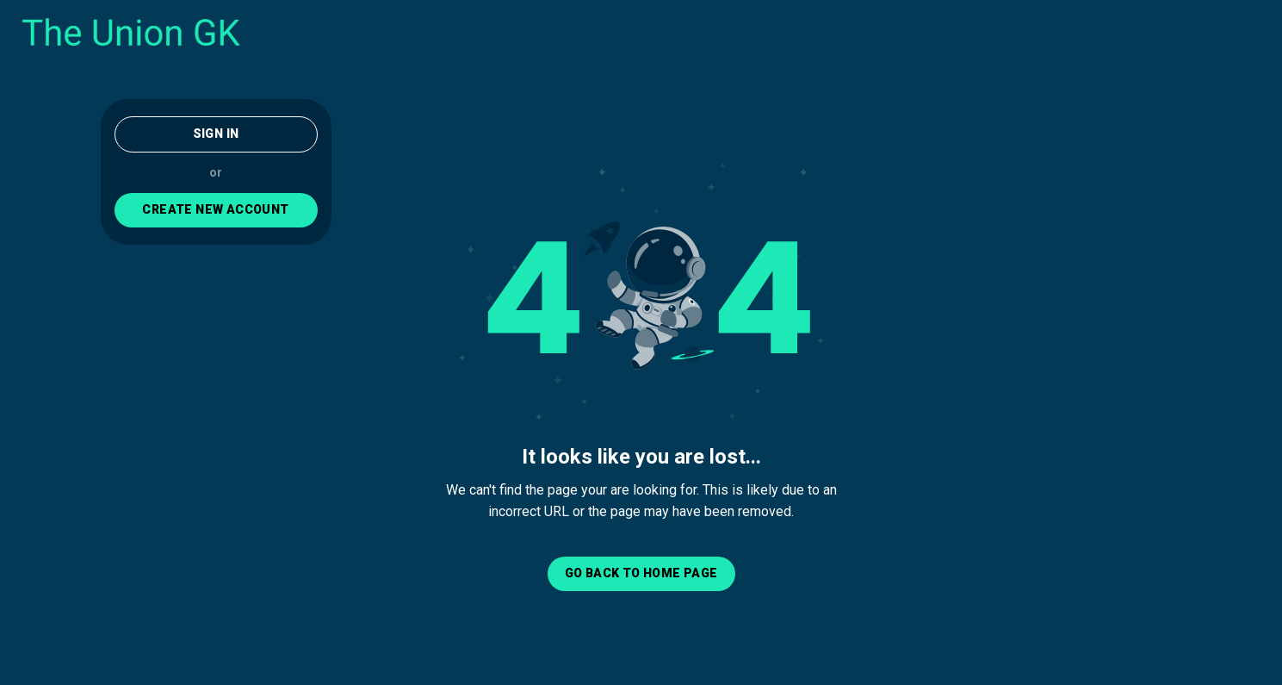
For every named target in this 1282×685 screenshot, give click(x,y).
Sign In (216, 133)
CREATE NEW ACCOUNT (215, 209)
